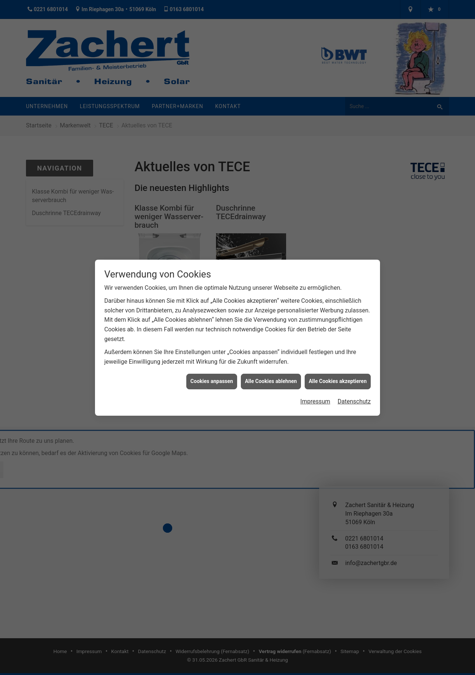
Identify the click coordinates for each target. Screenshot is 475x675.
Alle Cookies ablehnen (271, 373)
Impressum (315, 393)
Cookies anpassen (211, 373)
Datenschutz (354, 393)
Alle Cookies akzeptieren (338, 373)
